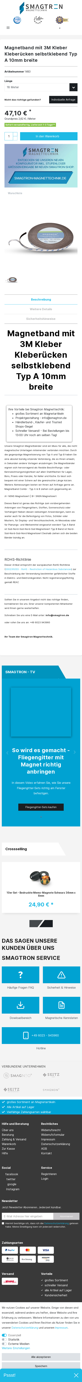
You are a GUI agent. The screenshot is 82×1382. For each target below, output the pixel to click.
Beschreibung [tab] (41, 299)
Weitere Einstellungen (16, 1348)
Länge (8, 81)
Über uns (8, 1130)
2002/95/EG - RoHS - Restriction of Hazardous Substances (38, 569)
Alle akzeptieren (41, 1356)
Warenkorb (9, 1144)
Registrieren (49, 1174)
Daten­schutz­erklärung (25, 1327)
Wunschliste (13, 193)
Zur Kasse (8, 1148)
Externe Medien (18, 1344)
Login (44, 1178)
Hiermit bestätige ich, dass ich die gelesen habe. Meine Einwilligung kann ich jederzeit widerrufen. (41, 1225)
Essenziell (14, 1335)
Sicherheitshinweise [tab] (40, 319)
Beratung (8, 1134)
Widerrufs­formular (52, 1134)
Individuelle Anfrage (63, 99)
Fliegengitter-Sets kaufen (41, 807)
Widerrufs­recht (51, 1130)
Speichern (41, 1366)
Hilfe (5, 1153)
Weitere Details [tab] (41, 309)
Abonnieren (66, 1216)
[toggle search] (24, 28)
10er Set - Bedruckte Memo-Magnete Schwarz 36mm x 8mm (41, 894)
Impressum (61, 1327)
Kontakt (46, 1153)
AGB (44, 1148)
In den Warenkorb (53, 136)
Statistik (13, 1339)
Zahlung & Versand (14, 1139)
